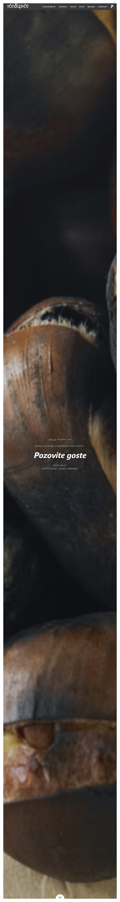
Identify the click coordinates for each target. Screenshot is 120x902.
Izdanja (63, 7)
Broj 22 (52, 439)
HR (115, 2)
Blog (81, 7)
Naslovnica (49, 7)
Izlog (73, 7)
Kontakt (102, 7)
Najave (91, 7)
